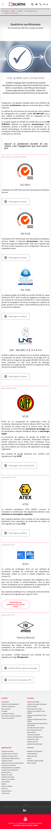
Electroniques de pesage (34, 709)
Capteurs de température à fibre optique (36, 716)
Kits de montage (32, 706)
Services (30, 747)
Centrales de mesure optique (35, 728)
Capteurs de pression (33, 735)
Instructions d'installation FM (17, 679)
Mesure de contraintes (8, 779)
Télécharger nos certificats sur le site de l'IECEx (16, 604)
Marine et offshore (7, 786)
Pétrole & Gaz (6, 793)
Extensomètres (31, 732)
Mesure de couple (7, 775)
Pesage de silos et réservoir (10, 754)
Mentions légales (14, 806)
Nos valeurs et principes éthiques (11, 716)
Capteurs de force (32, 742)
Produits (30, 698)
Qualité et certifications (8, 706)
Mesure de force (6, 772)
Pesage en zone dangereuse (10, 770)
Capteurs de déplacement (35, 737)
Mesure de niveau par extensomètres (13, 763)
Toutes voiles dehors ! (8, 718)
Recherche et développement (10, 704)
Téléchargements (32, 754)
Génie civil (5, 789)
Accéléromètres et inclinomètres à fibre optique (37, 724)
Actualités (4, 711)
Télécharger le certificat (15, 201)
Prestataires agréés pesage (35, 761)
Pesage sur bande (7, 761)
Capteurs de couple (33, 739)
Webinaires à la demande (34, 751)
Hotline (29, 758)
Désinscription (45, 806)
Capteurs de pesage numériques (37, 704)
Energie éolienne (6, 791)
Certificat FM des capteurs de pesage (20, 668)
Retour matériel (31, 763)
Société (5, 698)
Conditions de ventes (8, 713)
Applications (6, 747)
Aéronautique (6, 782)
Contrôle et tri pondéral (9, 765)
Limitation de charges (8, 777)
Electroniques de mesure (34, 730)
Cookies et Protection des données (30, 806)
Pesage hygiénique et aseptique (11, 768)
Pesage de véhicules (7, 751)
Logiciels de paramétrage (34, 744)
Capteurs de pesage (33, 702)
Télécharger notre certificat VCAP (19, 465)
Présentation (5, 702)
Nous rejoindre (6, 709)
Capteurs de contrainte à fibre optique (36, 712)
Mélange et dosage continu (10, 756)
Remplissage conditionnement (11, 758)
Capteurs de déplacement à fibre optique (37, 720)
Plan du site (5, 806)
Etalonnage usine (32, 756)
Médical (4, 784)
